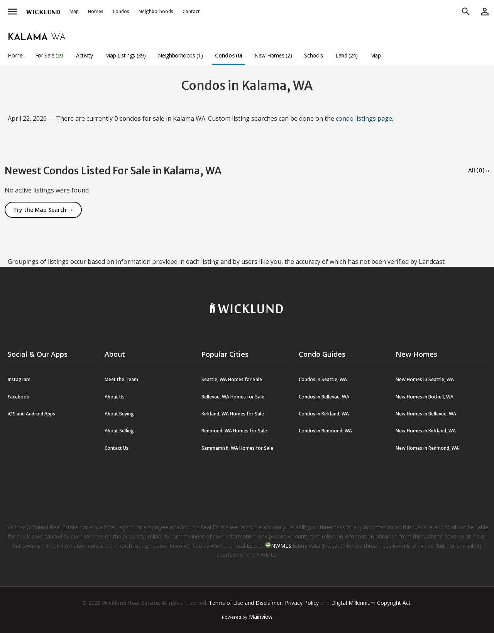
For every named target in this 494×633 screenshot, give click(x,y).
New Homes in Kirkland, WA (426, 430)
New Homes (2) (273, 55)
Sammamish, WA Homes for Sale (237, 448)
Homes (95, 11)
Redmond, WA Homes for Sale (234, 430)
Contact (191, 11)
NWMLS (281, 545)
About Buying (119, 413)
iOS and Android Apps (31, 413)
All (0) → (478, 170)
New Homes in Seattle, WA (425, 379)
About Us (115, 396)
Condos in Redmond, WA (325, 430)
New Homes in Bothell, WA (424, 396)
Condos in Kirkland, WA (324, 413)
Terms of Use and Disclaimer (245, 602)
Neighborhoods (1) (180, 55)
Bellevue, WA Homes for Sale (232, 396)
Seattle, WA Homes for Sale (231, 379)
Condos (121, 11)
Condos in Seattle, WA (323, 379)
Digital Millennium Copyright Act (371, 602)
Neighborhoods (156, 11)
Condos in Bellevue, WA (324, 396)
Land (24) (346, 55)
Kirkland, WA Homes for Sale (232, 413)
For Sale (49, 55)
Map (74, 11)
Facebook (18, 396)
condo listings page (364, 118)
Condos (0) (228, 55)
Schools (313, 55)
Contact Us (117, 448)
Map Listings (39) (125, 55)
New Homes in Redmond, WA (427, 448)
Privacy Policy (302, 602)
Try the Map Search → (43, 209)
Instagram (19, 379)
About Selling (119, 430)
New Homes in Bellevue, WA (426, 413)
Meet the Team (121, 379)
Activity (84, 55)
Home (15, 55)
